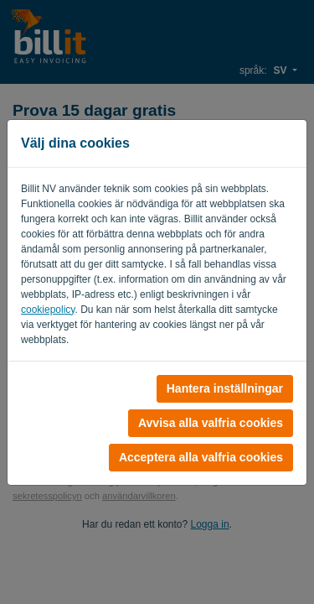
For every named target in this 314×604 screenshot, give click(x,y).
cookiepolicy (48, 309)
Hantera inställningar (225, 388)
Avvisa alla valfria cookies (210, 423)
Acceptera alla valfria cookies (201, 457)
